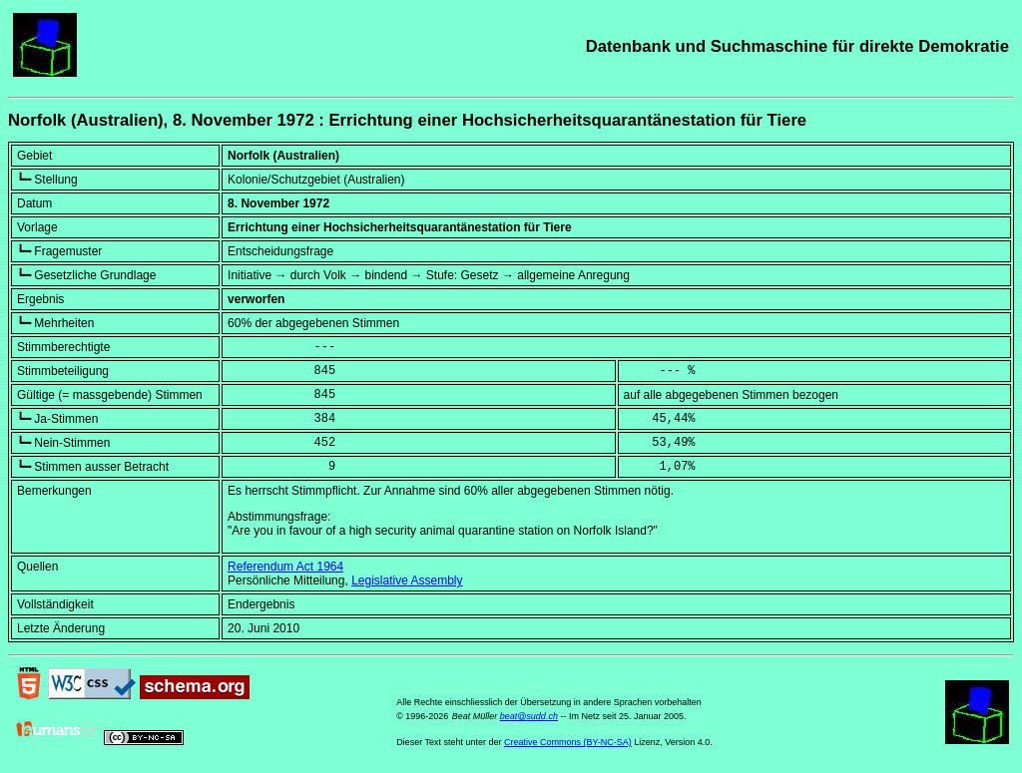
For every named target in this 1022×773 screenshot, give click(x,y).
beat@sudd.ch (529, 716)
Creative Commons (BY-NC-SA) (568, 742)
